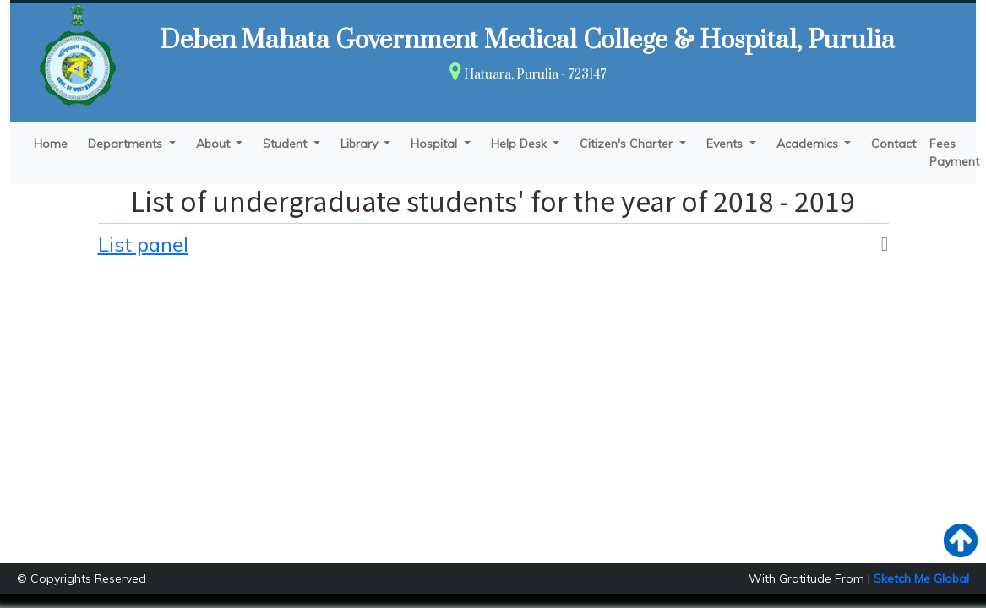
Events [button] (726, 143)
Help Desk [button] (520, 143)
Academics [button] (809, 143)
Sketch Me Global (919, 578)
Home (51, 143)
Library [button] (360, 143)
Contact (893, 143)
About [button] (214, 143)
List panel (143, 244)
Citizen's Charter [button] (628, 143)
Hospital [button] (435, 143)
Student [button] (286, 143)
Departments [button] (127, 143)
